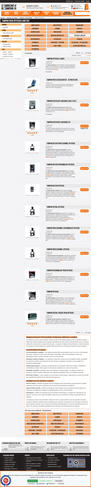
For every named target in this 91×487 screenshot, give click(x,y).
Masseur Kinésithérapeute (35, 35)
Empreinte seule (9, 466)
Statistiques (41, 483)
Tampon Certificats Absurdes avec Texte (61, 101)
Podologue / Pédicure (57, 42)
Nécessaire (31, 483)
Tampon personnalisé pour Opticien (59, 270)
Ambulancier (35, 25)
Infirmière (79, 32)
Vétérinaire (35, 49)
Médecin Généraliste (57, 35)
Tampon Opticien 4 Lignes (56, 59)
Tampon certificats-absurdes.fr (58, 122)
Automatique (7, 38)
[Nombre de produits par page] (83, 53)
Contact (88, 1)
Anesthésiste (57, 25)
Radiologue (35, 46)
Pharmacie (35, 42)
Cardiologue (79, 25)
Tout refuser (59, 481)
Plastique (6, 44)
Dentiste (79, 28)
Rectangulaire (8, 33)
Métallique (7, 46)
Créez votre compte (79, 1)
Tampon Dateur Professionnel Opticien (61, 143)
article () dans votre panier (77, 6)
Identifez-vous (69, 1)
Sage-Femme (57, 46)
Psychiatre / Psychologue (80, 42)
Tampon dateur (8, 460)
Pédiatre (79, 39)
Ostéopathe (57, 39)
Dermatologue (35, 32)
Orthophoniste (35, 39)
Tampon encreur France (54, 466)
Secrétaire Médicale (79, 46)
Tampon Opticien (52, 291)
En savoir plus (49, 71)
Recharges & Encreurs (10, 468)
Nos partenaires (52, 464)
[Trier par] (82, 55)
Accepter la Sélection (46, 481)
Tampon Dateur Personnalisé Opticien (60, 164)
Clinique (57, 28)
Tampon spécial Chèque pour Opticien (60, 313)
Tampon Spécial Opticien (55, 207)
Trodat (5, 27)
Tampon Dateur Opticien (55, 186)
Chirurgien (35, 28)
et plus (8, 56)
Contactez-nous (79, 448)
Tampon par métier (9, 464)
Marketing (60, 483)
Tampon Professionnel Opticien (58, 249)
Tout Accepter (32, 481)
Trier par (74, 55)
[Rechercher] (80, 13)
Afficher (78, 53)
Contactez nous (52, 462)
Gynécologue (57, 32)
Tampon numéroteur (10, 462)
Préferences (51, 483)
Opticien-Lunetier (79, 35)
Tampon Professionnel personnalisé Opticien (63, 228)
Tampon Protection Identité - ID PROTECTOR (62, 80)
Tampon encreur (9, 458)
